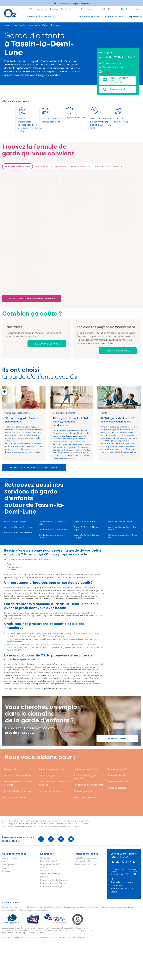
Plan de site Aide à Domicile (53, 883)
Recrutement (66, 9)
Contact (6, 871)
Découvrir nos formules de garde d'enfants (34, 468)
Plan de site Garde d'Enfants (54, 880)
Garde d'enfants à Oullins (120, 521)
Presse (43, 867)
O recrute (45, 858)
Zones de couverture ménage (14, 907)
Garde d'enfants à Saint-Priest (53, 529)
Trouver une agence (131, 9)
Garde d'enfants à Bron (85, 521)
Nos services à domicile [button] (37, 16)
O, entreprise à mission (88, 16)
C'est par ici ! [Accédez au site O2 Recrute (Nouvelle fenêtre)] (85, 4)
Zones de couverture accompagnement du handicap (80, 907)
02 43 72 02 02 (74, 826)
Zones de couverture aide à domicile (34, 910)
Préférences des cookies (86, 864)
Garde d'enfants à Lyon (15, 521)
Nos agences (8, 865)
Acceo (114, 891)
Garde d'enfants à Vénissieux (18, 532)
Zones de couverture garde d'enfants (42, 907)
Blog (110, 9)
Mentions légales (83, 861)
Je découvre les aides (117, 351)
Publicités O (46, 870)
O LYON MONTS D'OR (117, 57)
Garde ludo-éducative (17, 166)
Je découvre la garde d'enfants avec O (32, 298)
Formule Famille (80, 166)
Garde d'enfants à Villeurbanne (19, 527)
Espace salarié (86, 9)
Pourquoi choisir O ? (114, 16)
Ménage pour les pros (38, 9)
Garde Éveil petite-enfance (50, 166)
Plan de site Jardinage (51, 886)
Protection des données (86, 858)
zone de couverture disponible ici (66, 823)
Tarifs (4, 861)
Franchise (54, 9)
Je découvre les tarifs (47, 344)
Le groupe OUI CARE (50, 864)
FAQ (103, 9)
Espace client (135, 16)
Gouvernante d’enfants (108, 166)
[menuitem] (38, 9)
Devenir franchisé (48, 861)
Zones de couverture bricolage (114, 907)
